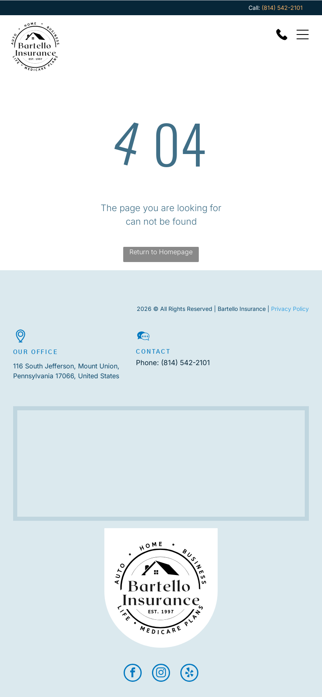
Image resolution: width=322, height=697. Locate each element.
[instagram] (161, 674)
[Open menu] (303, 34)
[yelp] (189, 674)
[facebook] (133, 674)
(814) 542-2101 (185, 363)
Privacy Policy (290, 308)
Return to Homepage (161, 252)
